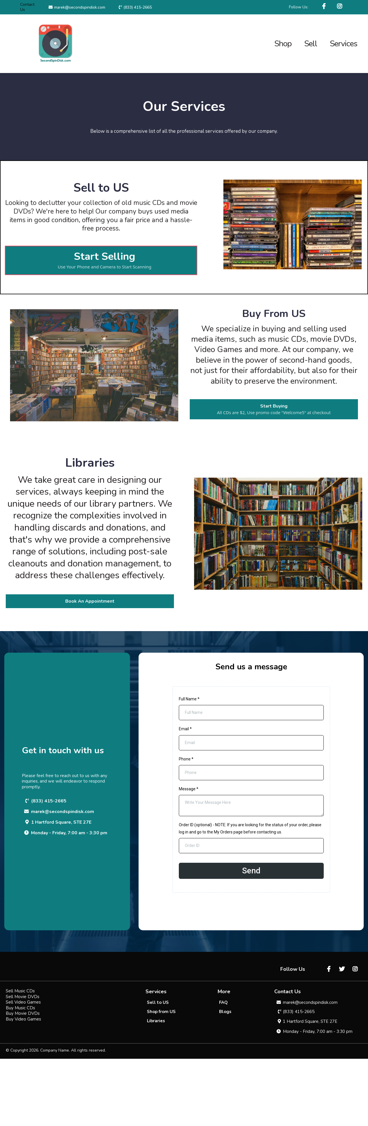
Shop (283, 43)
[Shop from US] (161, 1078)
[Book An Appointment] (90, 601)
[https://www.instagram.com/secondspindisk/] (340, 6)
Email (185, 729)
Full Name (189, 699)
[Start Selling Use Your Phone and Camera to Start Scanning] (101, 260)
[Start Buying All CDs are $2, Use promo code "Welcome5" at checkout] (274, 409)
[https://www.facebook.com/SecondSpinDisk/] (325, 6)
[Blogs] (225, 1078)
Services (343, 43)
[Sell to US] (157, 1069)
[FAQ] (223, 1069)
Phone (186, 759)
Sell (310, 43)
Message (188, 789)
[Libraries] (155, 1088)
